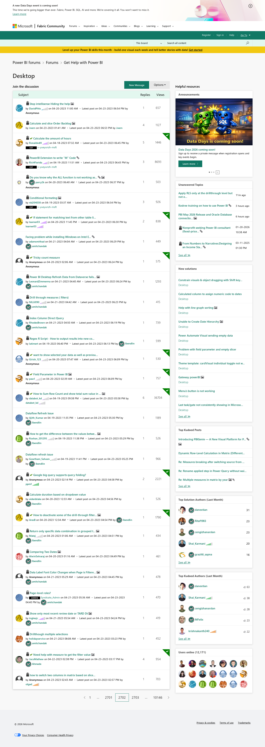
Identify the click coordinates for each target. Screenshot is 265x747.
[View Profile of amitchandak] (39, 246)
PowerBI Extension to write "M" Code (53, 158)
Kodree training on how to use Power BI (203, 205)
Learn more (19, 14)
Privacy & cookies (206, 722)
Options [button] (158, 85)
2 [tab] (211, 172)
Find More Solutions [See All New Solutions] (184, 416)
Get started (195, 50)
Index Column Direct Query (47, 318)
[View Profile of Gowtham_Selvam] (39, 459)
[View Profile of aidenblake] (35, 499)
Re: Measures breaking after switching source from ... (211, 462)
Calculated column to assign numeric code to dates (210, 294)
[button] (136, 85)
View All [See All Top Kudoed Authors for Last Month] (184, 639)
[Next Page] (167, 697)
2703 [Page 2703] (135, 697)
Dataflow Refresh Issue (40, 413)
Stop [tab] (217, 172)
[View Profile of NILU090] (34, 302)
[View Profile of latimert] (33, 343)
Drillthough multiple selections (49, 634)
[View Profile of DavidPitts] (35, 108)
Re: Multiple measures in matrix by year (203, 479)
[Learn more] (190, 163)
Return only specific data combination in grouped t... (63, 531)
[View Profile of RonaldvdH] (35, 143)
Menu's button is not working (196, 391)
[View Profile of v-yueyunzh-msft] (47, 147)
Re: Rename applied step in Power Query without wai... (212, 471)
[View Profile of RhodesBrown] (37, 322)
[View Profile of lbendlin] (130, 343)
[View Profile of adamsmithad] (36, 241)
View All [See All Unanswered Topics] (184, 255)
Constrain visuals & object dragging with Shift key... (210, 280)
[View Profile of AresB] (32, 520)
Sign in (220, 34)
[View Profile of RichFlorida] (35, 162)
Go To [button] (244, 35)
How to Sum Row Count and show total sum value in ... (67, 393)
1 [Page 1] (90, 697)
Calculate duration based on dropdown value (58, 494)
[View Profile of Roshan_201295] (38, 438)
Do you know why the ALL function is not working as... (64, 177)
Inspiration (89, 25)
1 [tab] (209, 172)
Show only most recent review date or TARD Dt (59, 613)
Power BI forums (26, 62)
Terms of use (227, 722)
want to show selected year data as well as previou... (65, 355)
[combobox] (208, 43)
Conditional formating (44, 198)
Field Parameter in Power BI (50, 374)
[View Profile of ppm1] (29, 484)
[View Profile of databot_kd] (35, 398)
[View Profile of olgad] (29, 684)
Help (231, 34)
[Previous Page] (83, 697)
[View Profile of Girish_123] (35, 359)
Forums (73, 25)
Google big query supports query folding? (59, 475)
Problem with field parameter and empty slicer (207, 349)
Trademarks (244, 722)
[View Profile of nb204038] (35, 202)
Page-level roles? (40, 593)
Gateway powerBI (189, 377)
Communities (120, 25)
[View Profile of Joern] (32, 128)
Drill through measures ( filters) (49, 297)
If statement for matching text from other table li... (64, 217)
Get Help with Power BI (83, 62)
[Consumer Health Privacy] (60, 735)
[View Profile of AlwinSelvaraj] (37, 556)
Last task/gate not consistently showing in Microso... (210, 405)
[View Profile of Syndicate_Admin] (50, 597)
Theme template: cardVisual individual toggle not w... (211, 363)
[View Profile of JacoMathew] (36, 659)
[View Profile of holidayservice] (37, 638)
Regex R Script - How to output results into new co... (62, 338)
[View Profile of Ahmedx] (36, 664)
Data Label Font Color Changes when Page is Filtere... (63, 572)
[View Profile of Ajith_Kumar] (36, 417)
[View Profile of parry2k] (40, 182)
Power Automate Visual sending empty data (205, 335)
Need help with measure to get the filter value (62, 654)
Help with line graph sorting (196, 307)
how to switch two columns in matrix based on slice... (62, 675)
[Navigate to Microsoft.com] (22, 26)
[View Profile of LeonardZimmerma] (40, 281)
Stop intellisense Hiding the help (50, 104)
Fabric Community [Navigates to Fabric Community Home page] (51, 26)
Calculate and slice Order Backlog (51, 123)
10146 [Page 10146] (157, 697)
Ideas (104, 25)
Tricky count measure (46, 257)
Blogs (137, 25)
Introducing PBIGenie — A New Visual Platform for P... (212, 439)
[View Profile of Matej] (32, 535)
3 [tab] (213, 172)
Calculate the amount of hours (52, 138)
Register (206, 34)
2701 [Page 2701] (108, 697)
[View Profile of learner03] (34, 222)
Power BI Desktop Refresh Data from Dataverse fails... (63, 277)
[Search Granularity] (149, 43)
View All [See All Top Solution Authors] (184, 562)
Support (166, 25)
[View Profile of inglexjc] (33, 618)
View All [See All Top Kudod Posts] (184, 486)
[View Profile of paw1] (32, 378)
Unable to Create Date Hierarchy (199, 321)
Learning (151, 25)
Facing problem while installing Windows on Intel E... (59, 237)
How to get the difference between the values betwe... (63, 434)
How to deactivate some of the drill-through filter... (65, 515)
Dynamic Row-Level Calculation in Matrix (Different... (211, 453)
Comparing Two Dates (44, 552)
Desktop (183, 285)
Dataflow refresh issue (39, 454)
